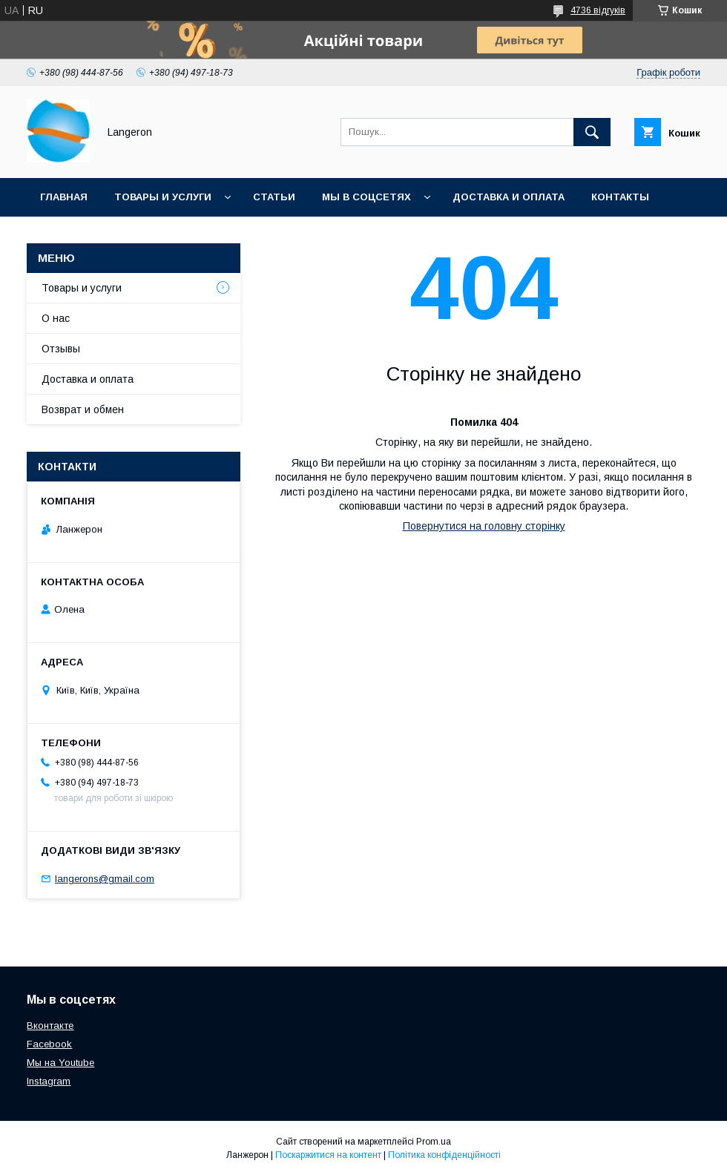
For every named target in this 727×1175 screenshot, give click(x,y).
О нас (56, 318)
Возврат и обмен (83, 409)
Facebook (49, 1044)
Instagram (48, 1081)
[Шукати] (592, 132)
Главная (64, 197)
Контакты (620, 197)
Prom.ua (433, 1141)
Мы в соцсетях (366, 197)
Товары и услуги (162, 197)
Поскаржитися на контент (328, 1155)
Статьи (274, 197)
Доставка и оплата (509, 197)
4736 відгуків (597, 10)
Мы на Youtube (60, 1062)
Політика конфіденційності (444, 1155)
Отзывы (61, 349)
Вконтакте (50, 1025)
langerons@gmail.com (104, 878)
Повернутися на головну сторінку (484, 526)
